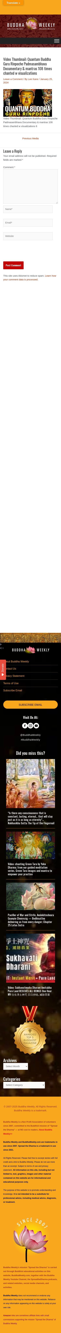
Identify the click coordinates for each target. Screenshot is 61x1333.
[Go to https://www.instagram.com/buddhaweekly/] (30, 726)
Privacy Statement (13, 676)
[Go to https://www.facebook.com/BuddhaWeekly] (25, 726)
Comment (9, 167)
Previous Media (30, 138)
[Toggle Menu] (56, 40)
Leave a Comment (13, 79)
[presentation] (28, 253)
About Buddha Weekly (16, 661)
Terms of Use (11, 683)
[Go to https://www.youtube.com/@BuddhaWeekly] (36, 726)
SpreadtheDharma (39, 1279)
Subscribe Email (12, 690)
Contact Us (9, 668)
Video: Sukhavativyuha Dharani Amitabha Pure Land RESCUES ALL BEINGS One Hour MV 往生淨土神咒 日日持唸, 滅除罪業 (30, 991)
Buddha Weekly (26, 1162)
